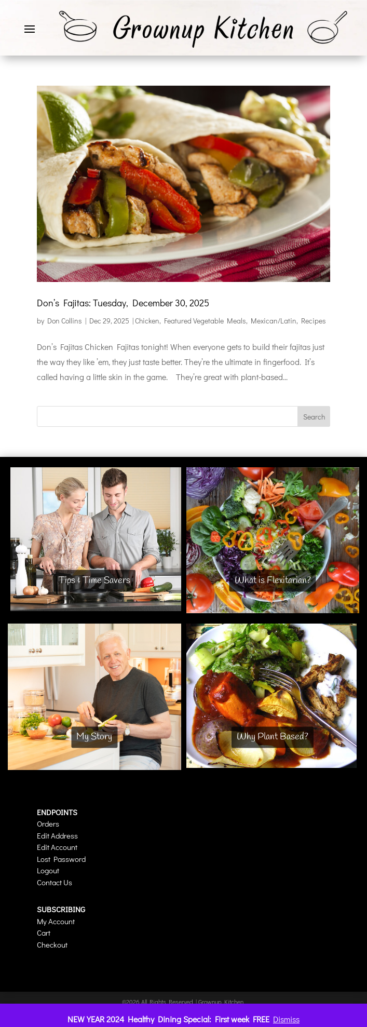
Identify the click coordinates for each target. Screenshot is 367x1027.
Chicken (147, 321)
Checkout (52, 944)
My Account (56, 921)
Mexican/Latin (273, 321)
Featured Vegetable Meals (205, 321)
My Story (94, 737)
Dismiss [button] (286, 1019)
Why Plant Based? (272, 737)
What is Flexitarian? (273, 580)
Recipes (313, 321)
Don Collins (64, 321)
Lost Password (61, 859)
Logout (48, 870)
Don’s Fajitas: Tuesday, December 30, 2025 (123, 302)
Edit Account (57, 847)
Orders (48, 823)
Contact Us (54, 882)
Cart (43, 932)
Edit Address (57, 835)
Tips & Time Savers (94, 580)
